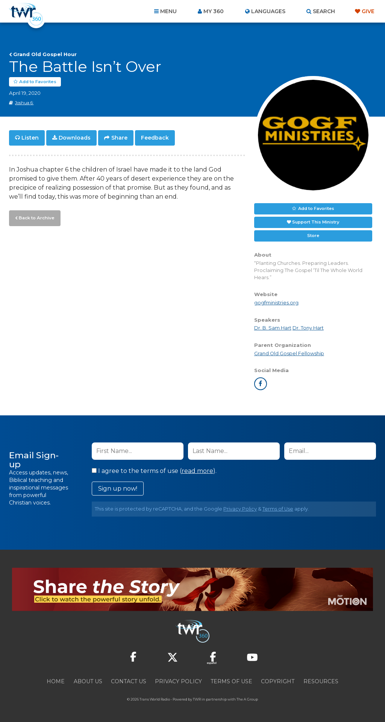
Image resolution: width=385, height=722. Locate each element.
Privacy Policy (240, 509)
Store (313, 235)
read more (197, 470)
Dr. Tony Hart (308, 328)
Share (119, 137)
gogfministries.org (276, 303)
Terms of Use (277, 509)
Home (56, 681)
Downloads (75, 137)
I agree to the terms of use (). (154, 470)
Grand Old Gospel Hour (45, 54)
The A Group (247, 699)
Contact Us (128, 681)
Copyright (277, 681)
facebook (260, 383)
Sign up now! (117, 488)
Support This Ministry (315, 222)
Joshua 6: (24, 102)
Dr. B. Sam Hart (272, 328)
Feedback (155, 137)
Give (368, 11)
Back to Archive (36, 217)
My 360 (213, 11)
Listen (30, 137)
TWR (197, 699)
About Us (88, 681)
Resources (320, 681)
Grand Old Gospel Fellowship (289, 353)
